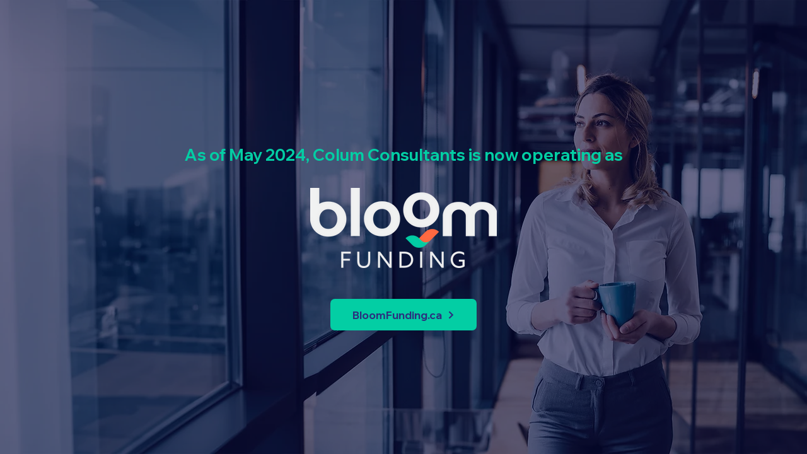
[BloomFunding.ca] (403, 314)
